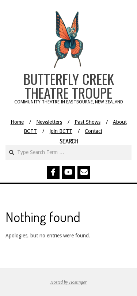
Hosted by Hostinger (68, 282)
